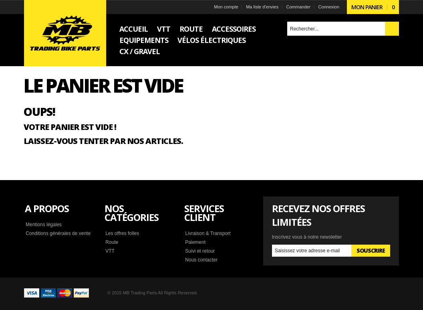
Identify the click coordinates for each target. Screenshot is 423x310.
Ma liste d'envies (262, 6)
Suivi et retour (200, 251)
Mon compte (226, 6)
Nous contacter (201, 260)
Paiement (195, 242)
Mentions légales (44, 224)
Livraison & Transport (207, 233)
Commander (298, 6)
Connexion (328, 6)
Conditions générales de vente (58, 233)
